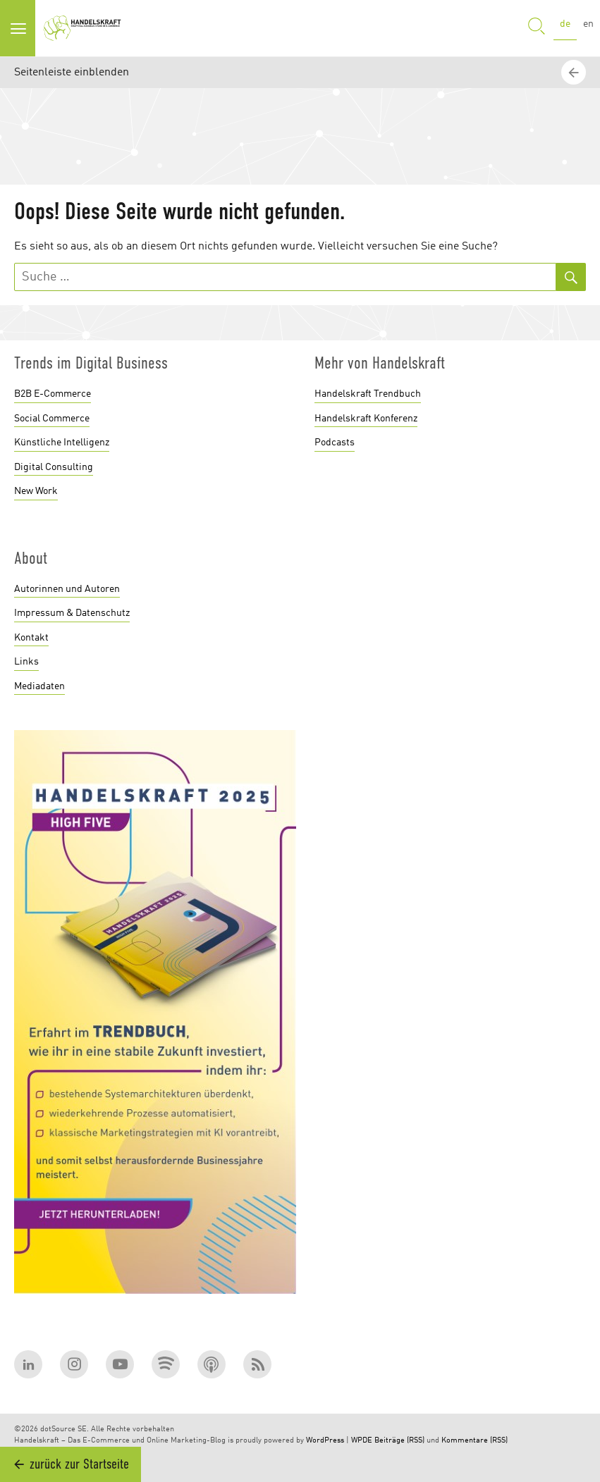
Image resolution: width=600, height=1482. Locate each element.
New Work (36, 491)
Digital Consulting (53, 467)
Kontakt (31, 638)
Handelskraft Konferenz (365, 419)
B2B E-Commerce (52, 394)
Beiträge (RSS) (399, 1441)
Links (26, 662)
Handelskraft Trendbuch (367, 394)
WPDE (361, 1441)
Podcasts (334, 442)
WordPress (325, 1441)
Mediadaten (39, 686)
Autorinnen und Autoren (67, 589)
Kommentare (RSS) (474, 1441)
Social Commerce (52, 419)
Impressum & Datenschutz (72, 613)
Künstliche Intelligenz (61, 442)
